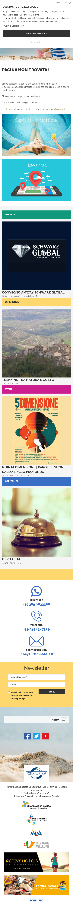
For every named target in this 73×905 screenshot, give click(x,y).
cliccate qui (59, 109)
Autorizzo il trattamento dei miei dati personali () (22, 695)
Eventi (9, 389)
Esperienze (12, 302)
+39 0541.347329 (36, 621)
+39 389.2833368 (36, 596)
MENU (55, 719)
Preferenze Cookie (49, 796)
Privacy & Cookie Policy (13, 26)
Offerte (10, 214)
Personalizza (36, 42)
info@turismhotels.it (36, 646)
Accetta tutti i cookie (36, 33)
